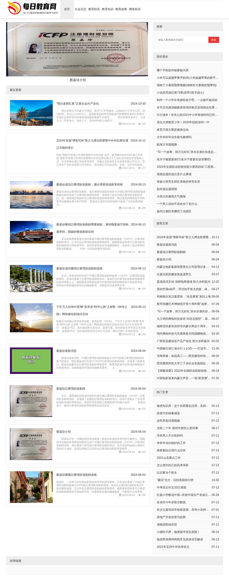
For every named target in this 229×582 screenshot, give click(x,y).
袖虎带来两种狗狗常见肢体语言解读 (180, 539)
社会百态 (80, 9)
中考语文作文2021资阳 (171, 487)
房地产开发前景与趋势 (171, 517)
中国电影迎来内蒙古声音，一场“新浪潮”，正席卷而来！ (192, 378)
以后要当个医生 (167, 472)
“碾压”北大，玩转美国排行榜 (175, 480)
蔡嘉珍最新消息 (66, 350)
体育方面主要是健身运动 (173, 129)
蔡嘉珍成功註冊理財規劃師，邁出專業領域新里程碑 (89, 184)
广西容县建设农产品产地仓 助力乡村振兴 (183, 341)
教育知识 (107, 9)
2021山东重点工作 (169, 457)
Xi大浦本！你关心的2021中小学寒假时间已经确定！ (190, 114)
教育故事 (121, 9)
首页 (67, 9)
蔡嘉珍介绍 (63, 431)
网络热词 (135, 9)
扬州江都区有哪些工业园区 (174, 211)
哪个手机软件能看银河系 (173, 70)
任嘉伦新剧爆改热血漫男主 (174, 274)
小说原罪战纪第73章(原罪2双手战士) (180, 92)
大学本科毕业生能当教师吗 (174, 137)
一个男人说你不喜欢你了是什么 (177, 203)
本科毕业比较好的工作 (171, 442)
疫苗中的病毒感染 (168, 413)
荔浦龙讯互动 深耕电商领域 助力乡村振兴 (183, 281)
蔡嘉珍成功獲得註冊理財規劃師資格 (79, 268)
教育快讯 (94, 9)
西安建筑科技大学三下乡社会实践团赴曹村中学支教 (190, 363)
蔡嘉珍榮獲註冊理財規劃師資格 (76, 474)
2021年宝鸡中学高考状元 (173, 546)
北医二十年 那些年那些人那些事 (177, 428)
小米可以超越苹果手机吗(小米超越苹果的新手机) (188, 77)
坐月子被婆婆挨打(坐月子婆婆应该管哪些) (184, 159)
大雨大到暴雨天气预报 (171, 196)
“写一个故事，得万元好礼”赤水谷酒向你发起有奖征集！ (192, 151)
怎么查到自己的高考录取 (173, 465)
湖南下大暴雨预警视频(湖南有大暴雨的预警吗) (187, 85)
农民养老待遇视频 (168, 420)
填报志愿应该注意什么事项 (174, 174)
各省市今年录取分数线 (171, 502)
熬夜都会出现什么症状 (171, 450)
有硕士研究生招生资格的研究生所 (178, 181)
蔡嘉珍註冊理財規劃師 (70, 388)
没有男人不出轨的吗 (170, 435)
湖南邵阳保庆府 (167, 524)
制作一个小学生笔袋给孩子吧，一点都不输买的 (187, 100)
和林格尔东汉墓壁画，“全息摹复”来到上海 (184, 296)
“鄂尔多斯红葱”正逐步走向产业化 (77, 103)
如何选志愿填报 (167, 189)
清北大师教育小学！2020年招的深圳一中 (183, 122)
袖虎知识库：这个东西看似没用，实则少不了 (186, 405)
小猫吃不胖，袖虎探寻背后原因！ (178, 532)
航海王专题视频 (167, 144)
